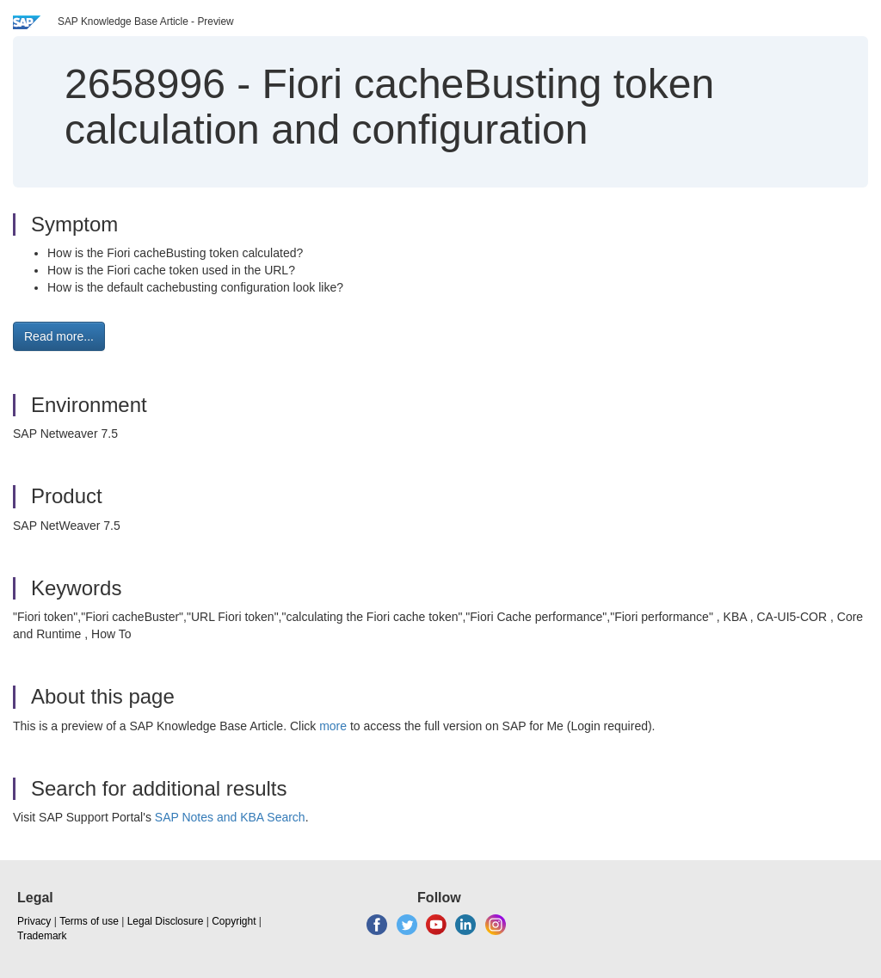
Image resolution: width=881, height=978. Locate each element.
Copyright (234, 921)
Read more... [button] (59, 336)
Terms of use (89, 921)
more (333, 726)
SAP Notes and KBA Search (230, 817)
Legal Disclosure (165, 921)
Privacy (34, 921)
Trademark (42, 936)
